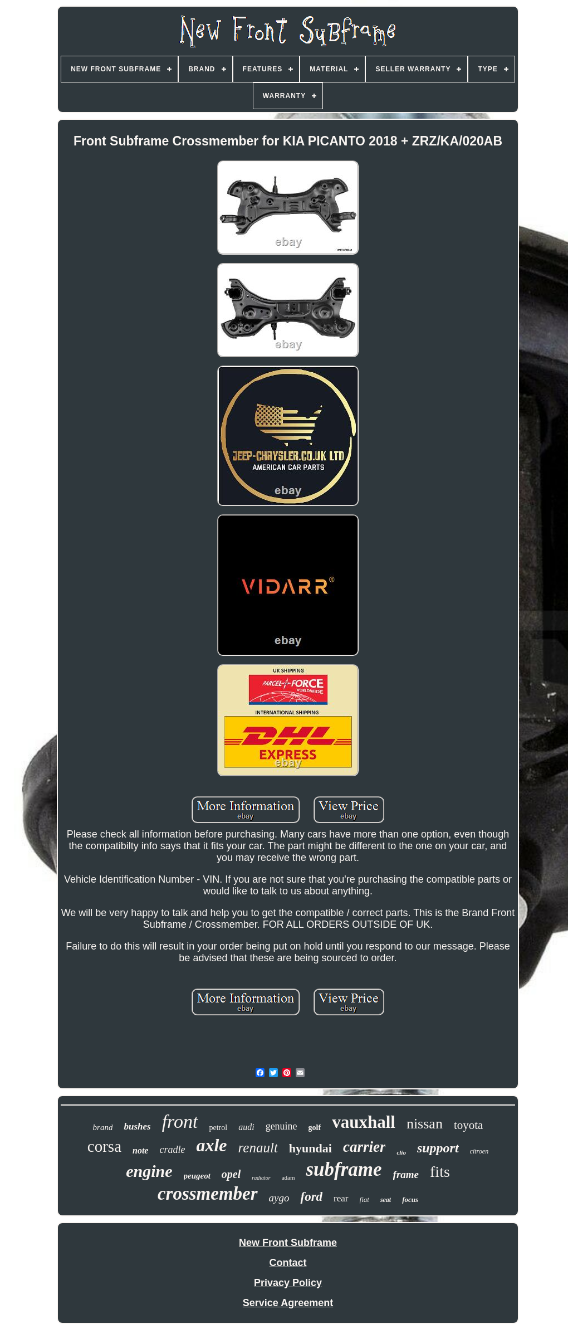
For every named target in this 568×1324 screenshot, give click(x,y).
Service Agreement (288, 1302)
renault (258, 1147)
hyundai (310, 1148)
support (438, 1148)
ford (311, 1197)
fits (440, 1171)
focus (410, 1199)
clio (401, 1152)
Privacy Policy (288, 1282)
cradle (172, 1149)
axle (211, 1145)
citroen (479, 1151)
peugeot (197, 1175)
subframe (343, 1169)
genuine (281, 1126)
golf (315, 1127)
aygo (279, 1198)
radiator (261, 1178)
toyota (468, 1125)
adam (288, 1177)
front (180, 1121)
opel (231, 1174)
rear (341, 1198)
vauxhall (363, 1122)
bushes (137, 1126)
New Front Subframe (288, 1242)
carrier (364, 1146)
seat (385, 1200)
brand (103, 1127)
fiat (364, 1199)
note (140, 1150)
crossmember (208, 1194)
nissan (425, 1124)
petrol (218, 1127)
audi (246, 1127)
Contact (288, 1262)
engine (149, 1171)
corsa (104, 1146)
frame (406, 1174)
